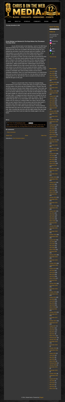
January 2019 (53, 283)
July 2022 (52, 184)
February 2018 (53, 309)
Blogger (41, 397)
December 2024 (54, 113)
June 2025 (52, 100)
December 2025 (54, 84)
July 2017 (52, 328)
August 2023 (53, 153)
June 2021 (52, 215)
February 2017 (53, 337)
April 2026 (52, 75)
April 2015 (52, 386)
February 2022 (53, 194)
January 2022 (53, 197)
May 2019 (52, 274)
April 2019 (52, 276)
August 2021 (53, 211)
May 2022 (52, 188)
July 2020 (52, 241)
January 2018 (53, 312)
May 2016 (52, 357)
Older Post (43, 135)
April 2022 (52, 190)
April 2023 (52, 161)
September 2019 (54, 265)
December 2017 (54, 314)
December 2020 (54, 228)
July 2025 (52, 98)
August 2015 (53, 378)
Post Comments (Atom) (18, 138)
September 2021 (54, 207)
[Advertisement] (26, 33)
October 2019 (53, 263)
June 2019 (52, 272)
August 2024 (53, 125)
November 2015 (54, 370)
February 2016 (53, 363)
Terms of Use (53, 56)
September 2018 (54, 294)
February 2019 (53, 280)
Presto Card (40, 124)
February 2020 (53, 251)
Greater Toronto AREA (28, 124)
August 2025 (53, 96)
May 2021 (52, 217)
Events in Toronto (14, 124)
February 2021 (53, 222)
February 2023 (53, 165)
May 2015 (52, 384)
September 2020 (54, 236)
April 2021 (52, 219)
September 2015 (54, 375)
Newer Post (9, 135)
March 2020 (53, 249)
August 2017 (53, 326)
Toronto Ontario (40, 126)
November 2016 (54, 344)
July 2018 (52, 299)
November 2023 (54, 145)
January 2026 (53, 82)
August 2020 (53, 239)
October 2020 (53, 234)
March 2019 (53, 278)
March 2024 (53, 134)
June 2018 (52, 301)
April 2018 (52, 305)
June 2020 (52, 243)
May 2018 (52, 303)
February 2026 (53, 79)
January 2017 (53, 339)
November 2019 (54, 260)
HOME (9, 21)
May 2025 (52, 102)
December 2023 (54, 141)
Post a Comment (11, 132)
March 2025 (53, 105)
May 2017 (52, 331)
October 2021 (53, 205)
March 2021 (53, 220)
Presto (35, 124)
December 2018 (54, 285)
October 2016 (53, 348)
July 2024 (52, 126)
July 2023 (52, 155)
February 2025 (53, 107)
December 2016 (54, 341)
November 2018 (54, 288)
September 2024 (54, 121)
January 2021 (53, 226)
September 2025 (54, 93)
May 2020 (52, 245)
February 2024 (53, 136)
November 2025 (54, 87)
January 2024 (53, 140)
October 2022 (53, 177)
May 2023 (52, 159)
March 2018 (53, 307)
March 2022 (53, 192)
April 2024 (52, 132)
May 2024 (52, 130)
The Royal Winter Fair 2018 (26, 126)
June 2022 (52, 186)
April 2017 (52, 333)
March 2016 (53, 361)
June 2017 (52, 330)
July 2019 (52, 270)
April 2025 (52, 104)
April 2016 (52, 359)
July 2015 (52, 380)
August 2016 (53, 353)
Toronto (34, 126)
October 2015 (53, 373)
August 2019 (53, 268)
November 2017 (54, 317)
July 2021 (52, 213)
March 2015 (53, 388)
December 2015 (54, 367)
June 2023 (52, 157)
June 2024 (52, 128)
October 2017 (53, 320)
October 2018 (53, 292)
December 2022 (54, 170)
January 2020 (53, 254)
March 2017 (53, 335)
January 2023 (53, 168)
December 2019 (54, 256)
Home (26, 135)
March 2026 (53, 77)
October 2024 (53, 119)
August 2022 (53, 182)
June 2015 (52, 382)
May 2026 (52, 73)
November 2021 (54, 202)
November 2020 (54, 231)
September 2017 (54, 322)
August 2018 (53, 297)
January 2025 (53, 111)
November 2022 (54, 173)
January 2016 (53, 365)
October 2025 (53, 91)
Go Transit (20, 124)
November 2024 (54, 116)
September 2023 (54, 150)
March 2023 (53, 163)
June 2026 (52, 71)
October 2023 (53, 148)
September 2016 (54, 350)
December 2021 (54, 199)
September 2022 (54, 179)
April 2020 (52, 247)
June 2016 (52, 355)
